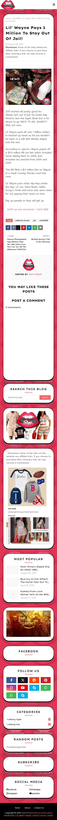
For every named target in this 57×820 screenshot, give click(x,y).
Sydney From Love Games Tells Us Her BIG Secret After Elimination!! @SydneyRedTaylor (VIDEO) (34, 593)
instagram (12, 793)
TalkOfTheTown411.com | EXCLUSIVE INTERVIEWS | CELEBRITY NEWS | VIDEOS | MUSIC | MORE (28, 814)
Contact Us (39, 807)
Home (8, 18)
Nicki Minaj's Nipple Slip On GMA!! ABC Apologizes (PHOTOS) (34, 568)
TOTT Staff (35, 274)
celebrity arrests (22, 220)
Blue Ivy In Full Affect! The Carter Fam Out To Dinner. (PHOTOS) (34, 581)
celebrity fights (29, 719)
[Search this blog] (23, 397)
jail (34, 220)
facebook (12, 789)
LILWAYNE (16, 18)
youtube (36, 793)
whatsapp (35, 789)
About (27, 807)
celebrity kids (29, 724)
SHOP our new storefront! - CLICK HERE (27, 209)
